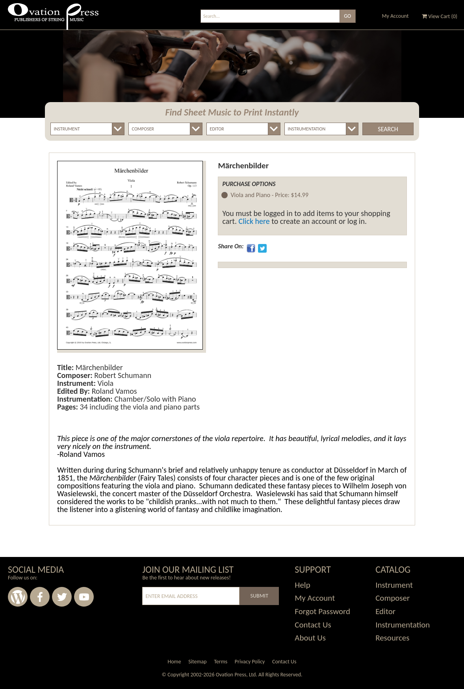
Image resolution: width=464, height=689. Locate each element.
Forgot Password (322, 611)
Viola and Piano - (269, 195)
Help (302, 585)
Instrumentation (402, 625)
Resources (392, 638)
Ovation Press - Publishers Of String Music (53, 19)
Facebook (40, 597)
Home (174, 661)
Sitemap (197, 661)
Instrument (394, 585)
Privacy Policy (250, 661)
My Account (395, 16)
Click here (254, 221)
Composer (392, 598)
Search (388, 129)
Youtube (84, 597)
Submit (259, 595)
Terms (220, 661)
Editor (385, 611)
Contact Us (313, 625)
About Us (310, 638)
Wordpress (18, 597)
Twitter (62, 597)
